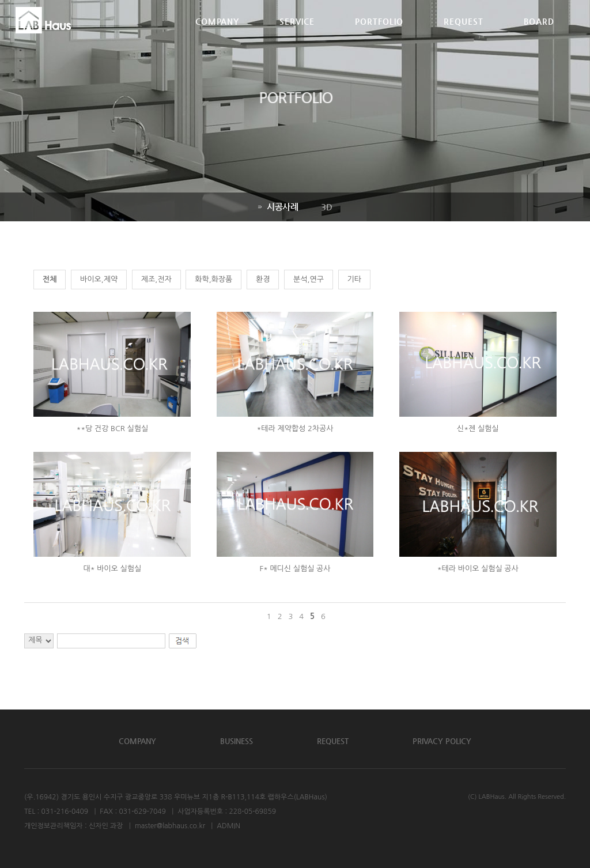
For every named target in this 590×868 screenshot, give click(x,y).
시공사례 (277, 207)
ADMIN (228, 825)
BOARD (539, 36)
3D (325, 207)
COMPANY (217, 36)
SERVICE (297, 36)
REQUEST (463, 36)
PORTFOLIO (379, 36)
